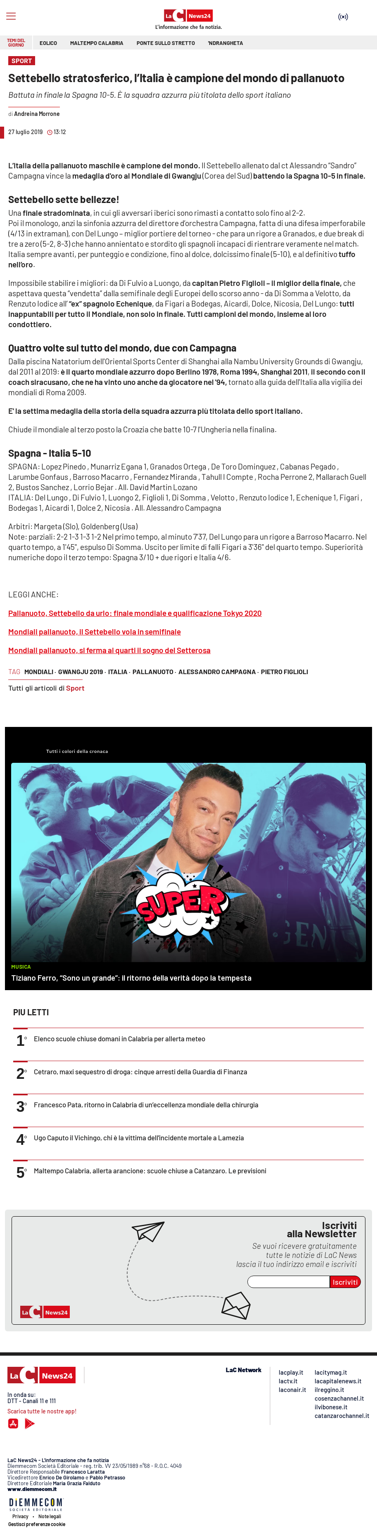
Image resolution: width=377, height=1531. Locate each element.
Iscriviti (345, 1281)
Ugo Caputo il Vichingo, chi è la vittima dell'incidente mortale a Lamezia (139, 1137)
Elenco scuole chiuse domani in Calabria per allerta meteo (119, 1038)
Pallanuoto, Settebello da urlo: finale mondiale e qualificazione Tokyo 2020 (135, 613)
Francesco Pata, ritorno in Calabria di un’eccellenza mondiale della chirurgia (146, 1104)
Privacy (20, 1516)
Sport (75, 687)
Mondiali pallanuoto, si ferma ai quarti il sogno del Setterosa (109, 650)
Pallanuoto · (154, 671)
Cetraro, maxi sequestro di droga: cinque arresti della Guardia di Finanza (140, 1071)
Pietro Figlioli (284, 671)
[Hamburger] (11, 16)
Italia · (119, 671)
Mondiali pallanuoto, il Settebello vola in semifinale (94, 631)
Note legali (49, 1516)
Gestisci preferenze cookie (36, 1524)
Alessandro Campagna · (218, 671)
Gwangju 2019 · (82, 671)
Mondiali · (40, 671)
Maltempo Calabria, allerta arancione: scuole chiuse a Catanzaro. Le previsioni (150, 1170)
